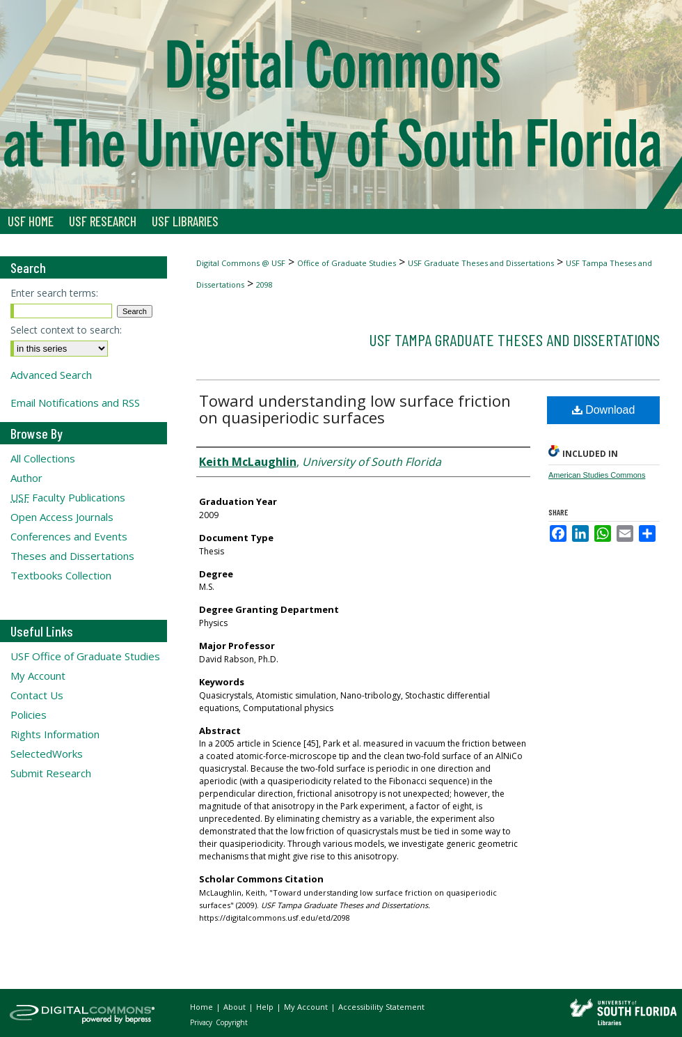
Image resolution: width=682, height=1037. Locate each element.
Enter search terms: (54, 292)
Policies (28, 715)
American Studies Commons (596, 475)
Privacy (202, 1022)
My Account (37, 676)
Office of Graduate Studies (346, 263)
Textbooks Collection (60, 575)
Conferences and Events (68, 536)
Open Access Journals (61, 517)
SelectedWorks (46, 754)
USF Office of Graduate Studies (85, 656)
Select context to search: (66, 329)
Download (603, 410)
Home (202, 1006)
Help (266, 1006)
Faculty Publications (67, 497)
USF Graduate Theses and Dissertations (481, 263)
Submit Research (50, 773)
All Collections (42, 458)
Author (26, 478)
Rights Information (55, 734)
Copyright (232, 1022)
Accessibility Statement (381, 1006)
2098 (264, 284)
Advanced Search (51, 375)
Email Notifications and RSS (75, 403)
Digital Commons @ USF (240, 263)
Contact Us (36, 695)
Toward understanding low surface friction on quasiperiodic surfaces (355, 409)
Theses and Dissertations (72, 556)
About (235, 1006)
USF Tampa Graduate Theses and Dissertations (514, 339)
